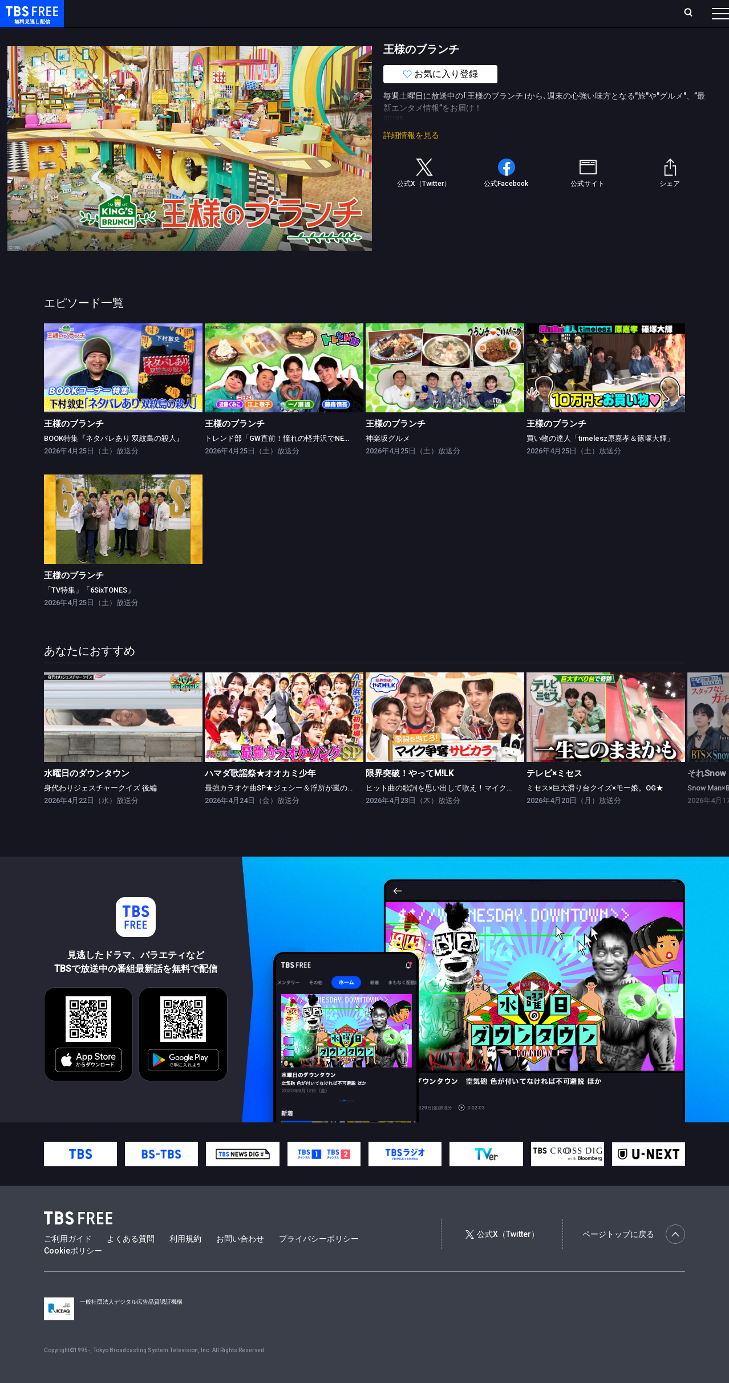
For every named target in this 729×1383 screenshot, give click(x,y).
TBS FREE (30, 20)
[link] (123, 390)
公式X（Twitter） (501, 1257)
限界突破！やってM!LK (409, 796)
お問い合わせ (240, 1261)
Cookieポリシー (73, 1273)
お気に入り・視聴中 (339, 13)
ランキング (216, 13)
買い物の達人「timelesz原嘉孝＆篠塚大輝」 (600, 461)
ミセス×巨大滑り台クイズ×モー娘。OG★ (594, 810)
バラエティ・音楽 (284, 36)
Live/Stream (269, 13)
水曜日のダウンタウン (86, 796)
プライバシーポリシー (319, 1261)
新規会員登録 (564, 13)
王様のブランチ (74, 446)
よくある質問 (131, 1261)
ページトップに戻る (633, 1257)
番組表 (693, 13)
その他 (452, 36)
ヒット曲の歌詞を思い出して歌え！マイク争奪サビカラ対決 (466, 810)
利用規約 (185, 1261)
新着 (124, 36)
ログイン (507, 13)
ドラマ (230, 36)
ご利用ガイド (68, 1261)
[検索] (613, 13)
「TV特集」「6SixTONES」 (89, 613)
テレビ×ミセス (554, 796)
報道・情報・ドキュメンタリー (377, 36)
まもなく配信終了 (175, 36)
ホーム (129, 13)
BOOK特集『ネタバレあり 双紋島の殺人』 (114, 461)
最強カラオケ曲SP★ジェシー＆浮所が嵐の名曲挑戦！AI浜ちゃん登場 (320, 810)
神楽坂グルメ (388, 461)
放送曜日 (168, 13)
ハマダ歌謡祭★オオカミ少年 (260, 796)
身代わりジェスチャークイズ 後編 (100, 810)
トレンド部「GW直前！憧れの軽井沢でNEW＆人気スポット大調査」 (318, 461)
